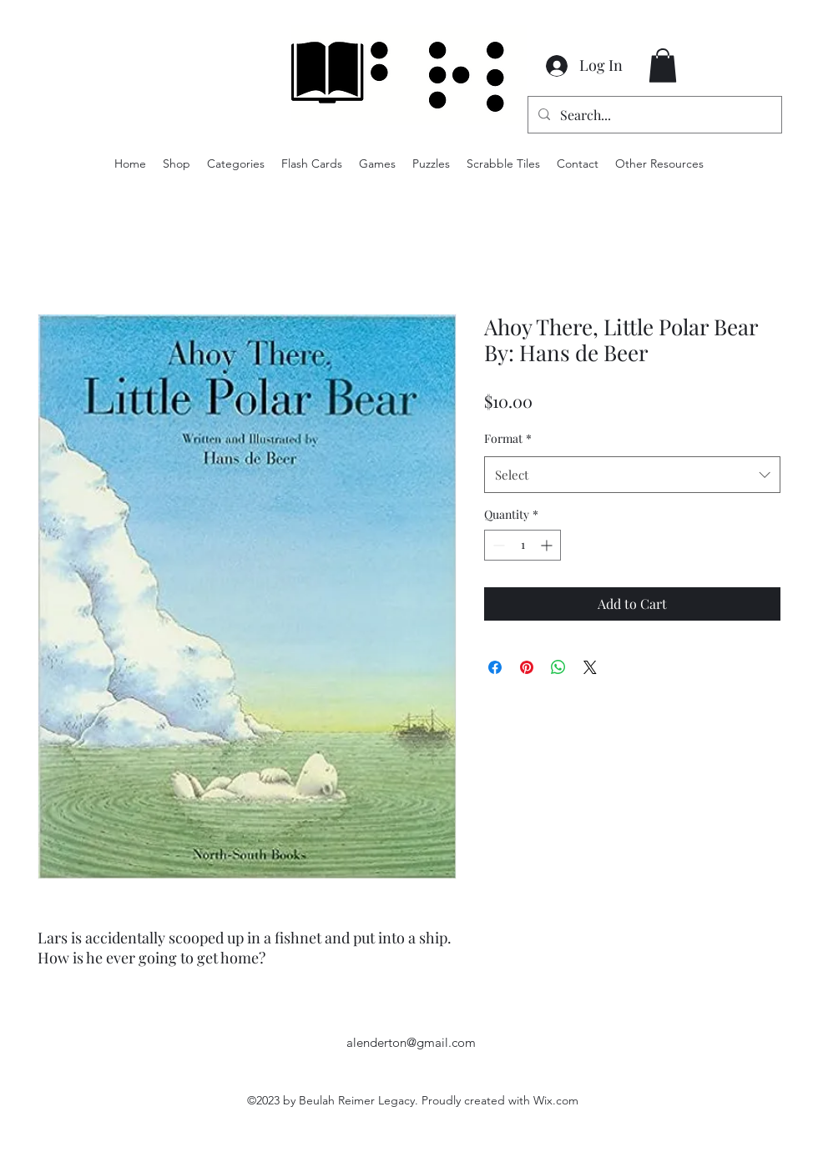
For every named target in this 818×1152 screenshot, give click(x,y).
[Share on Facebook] (495, 667)
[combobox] (632, 474)
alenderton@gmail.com (411, 1042)
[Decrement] (497, 545)
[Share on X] (590, 667)
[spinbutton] (522, 545)
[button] (663, 65)
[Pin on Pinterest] (527, 667)
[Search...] (653, 115)
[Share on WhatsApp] (558, 667)
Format (508, 438)
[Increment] (548, 545)
